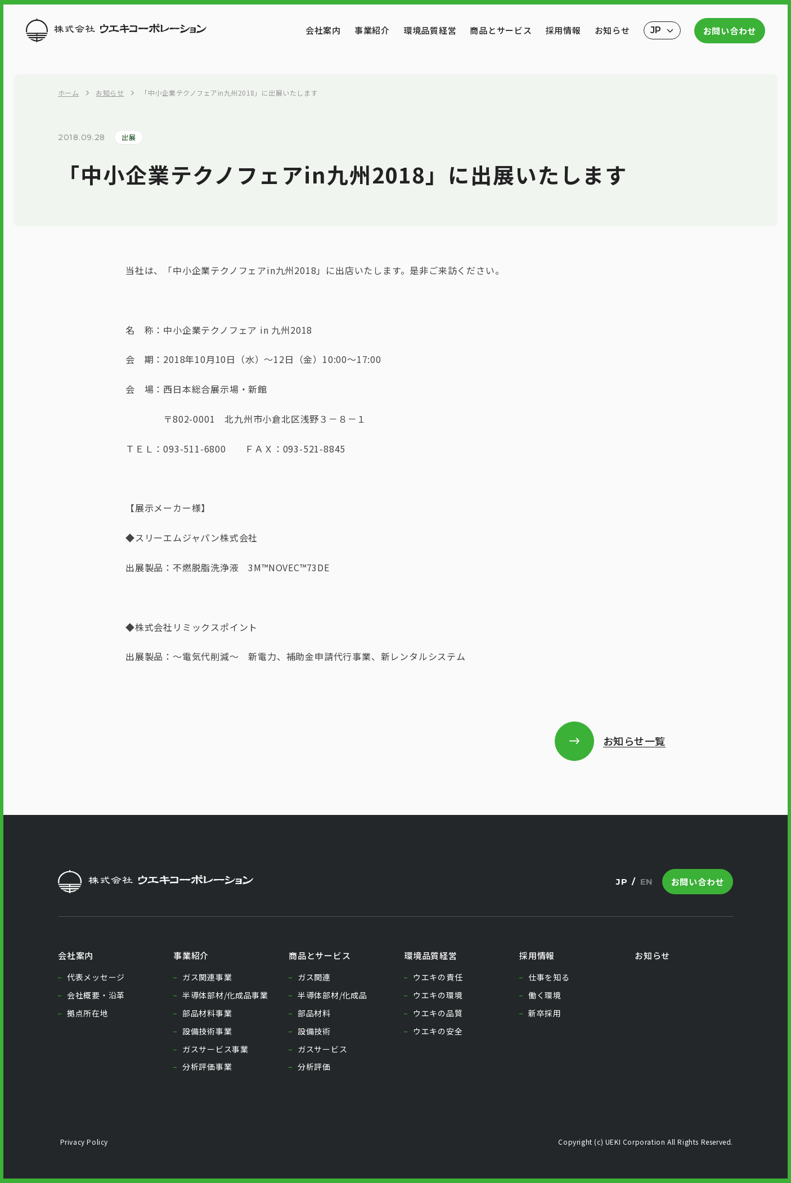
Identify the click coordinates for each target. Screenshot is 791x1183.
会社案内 (323, 30)
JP (621, 881)
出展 (129, 137)
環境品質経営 (430, 30)
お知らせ (612, 30)
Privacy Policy (83, 1141)
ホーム (68, 92)
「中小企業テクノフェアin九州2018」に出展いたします (229, 92)
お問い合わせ (730, 31)
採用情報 (563, 30)
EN (646, 881)
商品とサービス (501, 30)
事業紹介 (372, 30)
